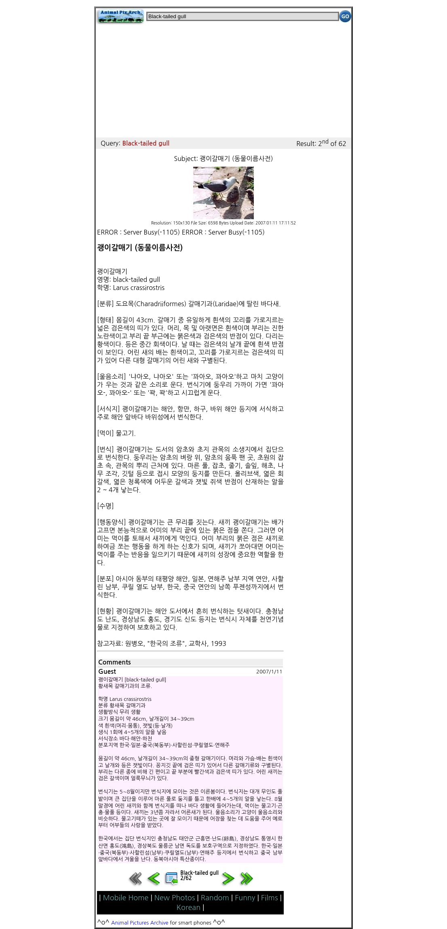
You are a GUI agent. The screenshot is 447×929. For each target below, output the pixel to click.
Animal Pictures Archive (140, 922)
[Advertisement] (223, 81)
